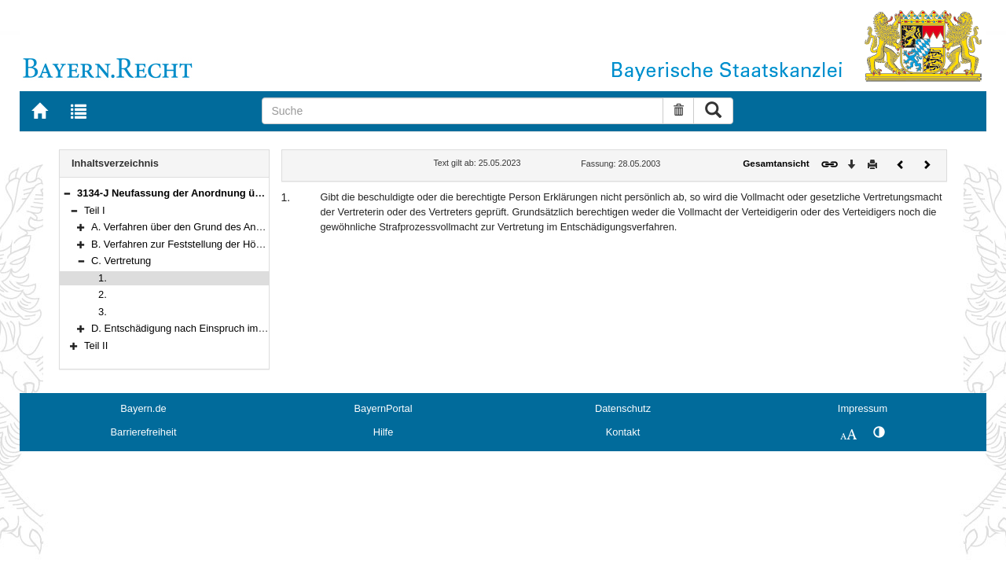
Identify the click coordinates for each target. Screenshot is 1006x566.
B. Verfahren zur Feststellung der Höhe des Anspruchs (214, 244)
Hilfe (383, 432)
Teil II (96, 345)
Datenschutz (623, 408)
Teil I (94, 210)
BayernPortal (383, 408)
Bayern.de (143, 408)
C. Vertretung (121, 260)
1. (102, 278)
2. (102, 294)
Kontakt (623, 432)
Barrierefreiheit (144, 432)
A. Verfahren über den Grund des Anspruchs (191, 227)
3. (102, 312)
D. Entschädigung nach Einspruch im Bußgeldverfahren (216, 328)
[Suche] (462, 110)
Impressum (862, 408)
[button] (67, 193)
